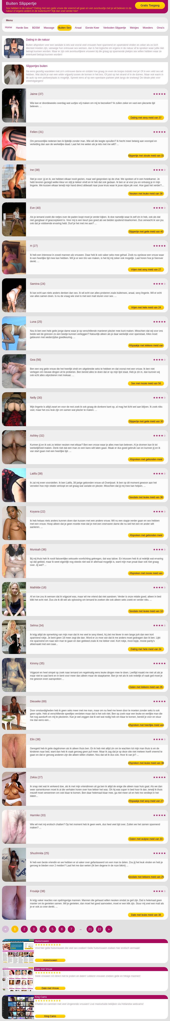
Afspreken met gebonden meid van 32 (146, 460)
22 (99, 929)
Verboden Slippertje (114, 27)
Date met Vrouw (50, 988)
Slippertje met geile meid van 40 (146, 231)
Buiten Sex (64, 27)
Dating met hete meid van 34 (146, 649)
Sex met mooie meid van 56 (146, 383)
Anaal (78, 27)
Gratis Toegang (150, 5)
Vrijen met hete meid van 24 (146, 307)
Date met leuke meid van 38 (146, 915)
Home (8, 27)
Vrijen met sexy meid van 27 (146, 269)
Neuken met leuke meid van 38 (145, 193)
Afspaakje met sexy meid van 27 (146, 801)
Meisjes (134, 27)
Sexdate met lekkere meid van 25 (146, 877)
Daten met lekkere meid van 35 (146, 687)
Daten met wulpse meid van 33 (146, 839)
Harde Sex (22, 27)
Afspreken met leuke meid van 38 (146, 763)
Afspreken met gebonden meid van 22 (146, 535)
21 (90, 929)
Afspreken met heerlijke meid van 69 (146, 725)
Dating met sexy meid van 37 (146, 117)
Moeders (148, 27)
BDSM (36, 27)
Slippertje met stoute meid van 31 (146, 155)
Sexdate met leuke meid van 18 (146, 611)
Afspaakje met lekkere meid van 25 (146, 346)
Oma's (160, 27)
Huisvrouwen (50, 960)
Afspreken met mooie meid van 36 (145, 573)
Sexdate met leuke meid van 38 (146, 497)
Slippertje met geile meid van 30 (146, 421)
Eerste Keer (92, 27)
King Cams (50, 1016)
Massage (49, 27)
